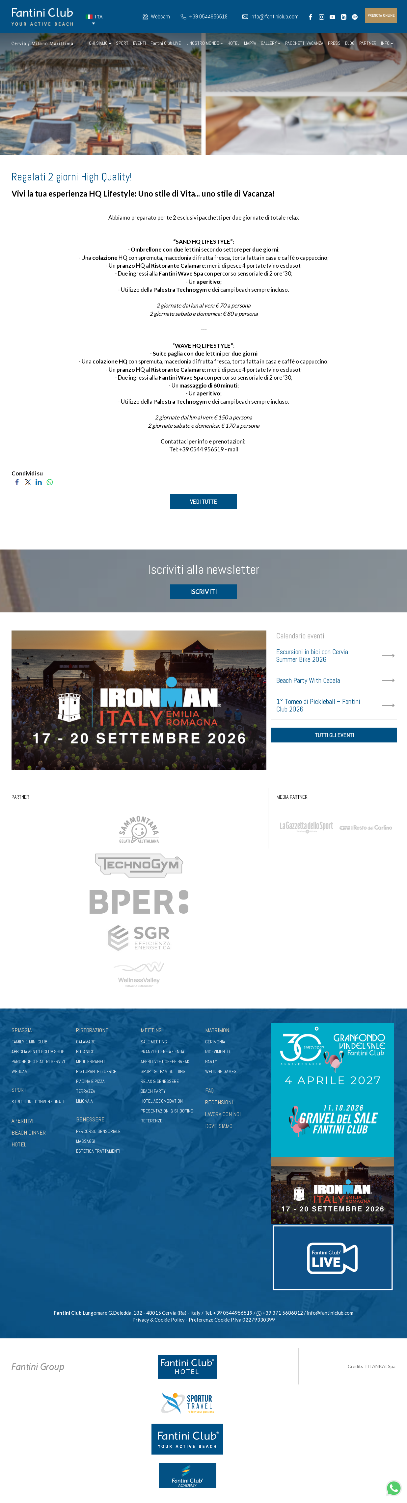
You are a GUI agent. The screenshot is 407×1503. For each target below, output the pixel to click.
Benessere (90, 1119)
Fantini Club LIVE (165, 43)
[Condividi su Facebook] (17, 481)
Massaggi (85, 1141)
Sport (19, 1090)
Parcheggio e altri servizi (38, 1062)
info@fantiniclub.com (275, 16)
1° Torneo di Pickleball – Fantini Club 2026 (318, 705)
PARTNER (367, 43)
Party (211, 1062)
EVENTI (139, 43)
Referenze (151, 1121)
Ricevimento (217, 1052)
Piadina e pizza (90, 1082)
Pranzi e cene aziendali (164, 1052)
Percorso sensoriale (98, 1132)
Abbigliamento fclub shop (38, 1052)
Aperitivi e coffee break (165, 1062)
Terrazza (85, 1091)
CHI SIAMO (100, 43)
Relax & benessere (160, 1082)
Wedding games (220, 1072)
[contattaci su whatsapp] (394, 1487)
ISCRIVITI (203, 592)
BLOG (350, 43)
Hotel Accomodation (162, 1101)
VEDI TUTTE (203, 501)
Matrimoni (218, 1030)
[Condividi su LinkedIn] (38, 481)
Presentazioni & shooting (167, 1111)
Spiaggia (22, 1030)
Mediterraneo (90, 1062)
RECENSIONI (219, 1102)
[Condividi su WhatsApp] (49, 481)
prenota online (380, 15)
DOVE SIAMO (218, 1126)
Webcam (160, 16)
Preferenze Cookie (209, 1320)
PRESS (334, 43)
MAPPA (250, 43)
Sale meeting (154, 1042)
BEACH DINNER (29, 1133)
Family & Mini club (29, 1042)
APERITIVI (22, 1121)
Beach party (153, 1091)
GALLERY (271, 43)
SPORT (122, 43)
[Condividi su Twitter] (27, 481)
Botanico (85, 1052)
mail (233, 449)
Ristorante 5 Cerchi (97, 1072)
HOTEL (233, 43)
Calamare (85, 1042)
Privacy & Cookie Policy (158, 1320)
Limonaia (84, 1101)
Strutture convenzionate (39, 1102)
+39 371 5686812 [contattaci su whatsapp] (280, 1313)
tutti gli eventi (334, 735)
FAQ (209, 1090)
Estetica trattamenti (98, 1151)
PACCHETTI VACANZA (304, 43)
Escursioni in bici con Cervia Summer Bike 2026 (312, 656)
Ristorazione (92, 1030)
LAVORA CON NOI (223, 1114)
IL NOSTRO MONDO (204, 43)
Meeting (151, 1030)
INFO (387, 43)
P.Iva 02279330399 (253, 1320)
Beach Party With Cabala (308, 680)
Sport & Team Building (163, 1072)
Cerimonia (215, 1042)
